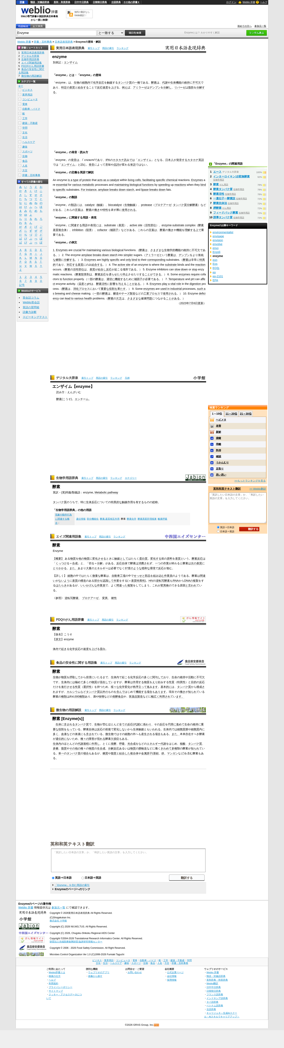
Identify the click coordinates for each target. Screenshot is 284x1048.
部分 (97, 580)
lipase (145, 189)
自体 (124, 563)
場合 (149, 691)
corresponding (156, 259)
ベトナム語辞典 (214, 1005)
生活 (24, 137)
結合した (124, 753)
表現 (93, 225)
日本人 (169, 159)
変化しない (120, 729)
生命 (174, 677)
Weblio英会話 (31, 302)
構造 (83, 580)
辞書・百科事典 (43, 41)
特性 (105, 209)
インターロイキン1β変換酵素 (231, 176)
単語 (133, 164)
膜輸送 (142, 748)
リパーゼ (179, 87)
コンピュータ (30, 99)
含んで (120, 691)
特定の (65, 87)
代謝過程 (83, 743)
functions (148, 184)
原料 (169, 558)
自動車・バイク (31, 108)
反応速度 (102, 87)
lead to (69, 298)
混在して (105, 682)
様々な (115, 686)
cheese (75, 293)
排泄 (89, 677)
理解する (190, 230)
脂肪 (191, 87)
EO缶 (216, 268)
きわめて (166, 748)
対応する (72, 264)
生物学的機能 (172, 250)
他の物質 (84, 558)
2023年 (184, 303)
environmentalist (223, 232)
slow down (181, 269)
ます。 (180, 696)
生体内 (115, 677)
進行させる (68, 686)
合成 (75, 563)
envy (216, 248)
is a (70, 180)
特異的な (116, 502)
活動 (191, 677)
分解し (167, 87)
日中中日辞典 (81, 2)
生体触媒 (138, 729)
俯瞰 (218, 438)
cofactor (102, 230)
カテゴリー (131, 478)
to (54, 189)
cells (138, 180)
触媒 (109, 82)
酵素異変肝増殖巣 (147, 519)
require (195, 274)
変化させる (99, 558)
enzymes (184, 274)
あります (160, 691)
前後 (108, 729)
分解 (100, 563)
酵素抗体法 (220, 203)
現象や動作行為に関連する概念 (63, 518)
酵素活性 (101, 283)
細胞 (70, 575)
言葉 (77, 209)
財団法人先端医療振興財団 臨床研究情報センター (76, 941)
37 (126, 568)
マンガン (172, 753)
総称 (155, 502)
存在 (188, 734)
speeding (164, 184)
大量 (89, 568)
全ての (123, 724)
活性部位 (150, 225)
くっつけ (61, 563)
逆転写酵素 (163, 580)
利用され (164, 696)
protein (86, 180)
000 (77, 696)
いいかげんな (88, 585)
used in (164, 288)
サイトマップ (56, 991)
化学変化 (124, 686)
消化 (76, 288)
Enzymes (197, 180)
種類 (64, 696)
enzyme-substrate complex (178, 225)
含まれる (69, 724)
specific (160, 180)
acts (99, 180)
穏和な (146, 568)
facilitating (148, 180)
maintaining (121, 184)
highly (105, 259)
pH (192, 279)
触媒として (121, 558)
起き (64, 649)
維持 (187, 82)
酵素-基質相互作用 (110, 519)
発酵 (113, 743)
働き (97, 209)
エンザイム (71, 62)
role (178, 283)
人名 (24, 165)
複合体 (134, 753)
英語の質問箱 (31, 307)
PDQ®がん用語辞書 (70, 619)
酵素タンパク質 (223, 189)
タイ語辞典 (212, 1002)
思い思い (221, 474)
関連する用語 (79, 225)
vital (173, 283)
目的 (193, 682)
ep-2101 (218, 276)
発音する (181, 159)
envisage (218, 236)
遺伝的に (61, 738)
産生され (146, 734)
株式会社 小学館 (58, 920)
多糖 (55, 748)
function (68, 279)
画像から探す (95, 976)
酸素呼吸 (162, 519)
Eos (215, 263)
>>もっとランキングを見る (250, 480)
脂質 (64, 748)
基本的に (166, 686)
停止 (125, 274)
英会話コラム (31, 297)
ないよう (63, 580)
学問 (24, 127)
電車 (24, 104)
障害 (91, 738)
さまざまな (157, 250)
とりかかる (60, 568)
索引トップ (94, 48)
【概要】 (58, 558)
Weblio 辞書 (249, 2)
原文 (58, 639)
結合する (83, 87)
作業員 (168, 575)
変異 (105, 598)
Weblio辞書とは (57, 972)
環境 (152, 568)
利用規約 (53, 983)
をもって (69, 729)
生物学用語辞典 (67, 478)
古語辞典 (116, 2)
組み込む (158, 575)
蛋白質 (143, 558)
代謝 (165, 82)
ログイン (231, 2)
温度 (81, 283)
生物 (76, 82)
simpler (128, 255)
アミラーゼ (140, 87)
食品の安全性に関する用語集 (76, 662)
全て (20, 86)
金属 (144, 753)
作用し (96, 743)
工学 (24, 118)
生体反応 (91, 502)
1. (54, 250)
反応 (109, 269)
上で (198, 230)
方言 (24, 170)
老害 (218, 425)
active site (136, 225)
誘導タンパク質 (223, 217)
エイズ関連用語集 (68, 536)
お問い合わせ (135, 972)
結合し (102, 269)
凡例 (127, 378)
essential (61, 184)
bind (203, 184)
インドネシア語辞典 (217, 998)
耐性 (114, 598)
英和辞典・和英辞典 (217, 980)
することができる (150, 274)
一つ (158, 563)
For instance (88, 189)
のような (136, 568)
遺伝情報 (81, 519)
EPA (215, 280)
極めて (79, 682)
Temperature (176, 279)
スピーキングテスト (35, 317)
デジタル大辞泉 (67, 378)
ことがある (133, 283)
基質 (72, 87)
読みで (128, 159)
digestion (195, 283)
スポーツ (27, 151)
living (131, 180)
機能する (120, 279)
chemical (171, 180)
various (76, 184)
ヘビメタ (221, 419)
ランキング (122, 48)
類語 (74, 204)
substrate (110, 225)
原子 (149, 753)
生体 (173, 82)
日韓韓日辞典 (100, 2)
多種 (174, 748)
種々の (84, 738)
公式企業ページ (175, 972)
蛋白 (102, 649)
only (128, 259)
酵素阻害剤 (82, 274)
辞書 (22, 2)
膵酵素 (217, 207)
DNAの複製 (191, 580)
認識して (108, 580)
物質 (73, 558)
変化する (155, 558)
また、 (73, 568)
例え (124, 87)
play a (166, 283)
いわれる (155, 729)
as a (106, 180)
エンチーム (82, 399)
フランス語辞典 (214, 994)
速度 (86, 649)
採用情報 (172, 980)
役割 (61, 729)
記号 (22, 285)
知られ (192, 691)
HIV (151, 580)
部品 (147, 575)
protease (146, 204)
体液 (77, 734)
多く (146, 677)
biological (135, 184)
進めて (180, 724)
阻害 (89, 230)
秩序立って (140, 686)
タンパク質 (125, 82)
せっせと (139, 575)
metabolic (88, 184)
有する (140, 502)
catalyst (114, 180)
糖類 (58, 259)
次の (193, 563)
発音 (74, 159)
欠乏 (119, 298)
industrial (176, 288)
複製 (130, 585)
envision (218, 240)
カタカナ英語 (195, 159)
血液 (64, 734)
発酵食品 (117, 696)
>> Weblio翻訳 (257, 488)
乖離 (218, 444)
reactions (180, 184)
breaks (113, 189)
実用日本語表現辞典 (70, 48)
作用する (138, 682)
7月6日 (193, 303)
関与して (157, 677)
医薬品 (133, 696)
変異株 (165, 585)
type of (77, 180)
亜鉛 (156, 753)
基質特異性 (138, 580)
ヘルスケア (28, 142)
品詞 (116, 164)
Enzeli (216, 252)
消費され (143, 563)
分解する (69, 259)
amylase (103, 189)
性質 (171, 682)
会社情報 (172, 976)
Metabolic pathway (106, 492)
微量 (95, 575)
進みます (152, 686)
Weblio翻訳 (212, 983)
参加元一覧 (260, 26)
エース (217, 171)
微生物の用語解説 (68, 710)
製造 (132, 293)
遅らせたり (115, 274)
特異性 (181, 682)
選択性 (87, 686)
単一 (61, 753)
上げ (113, 87)
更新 (200, 303)
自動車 (116, 575)
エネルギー (101, 568)
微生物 (109, 734)
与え (121, 283)
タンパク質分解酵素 (185, 204)
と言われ (190, 585)
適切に (110, 279)
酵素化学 (131, 519)
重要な (105, 288)
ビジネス (27, 89)
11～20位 (231, 413)
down (122, 189)
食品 (24, 160)
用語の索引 (108, 48)
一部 (90, 279)
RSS (156, 1025)
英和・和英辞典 (62, 2)
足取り (220, 468)
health (88, 298)
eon (215, 260)
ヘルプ (263, 2)
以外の (104, 691)
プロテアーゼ (163, 204)
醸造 (116, 293)
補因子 (114, 230)
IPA (108, 159)
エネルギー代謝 (156, 743)
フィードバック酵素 (225, 212)
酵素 (154, 82)
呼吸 (122, 743)
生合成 (101, 748)
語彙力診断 (29, 312)
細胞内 (86, 82)
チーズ (125, 293)
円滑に (172, 724)
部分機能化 (93, 519)
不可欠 (196, 82)
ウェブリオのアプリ (98, 972)
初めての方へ (244, 26)
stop (194, 269)
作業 (166, 563)
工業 (146, 293)
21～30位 (245, 413)
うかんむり (222, 462)
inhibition (77, 230)
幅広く (155, 696)
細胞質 (195, 729)
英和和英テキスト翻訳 (72, 844)
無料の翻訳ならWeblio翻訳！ (82, 14)
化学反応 (98, 82)
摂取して (74, 677)
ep (214, 272)
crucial (77, 250)
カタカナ (118, 159)
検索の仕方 (55, 976)
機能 (178, 82)
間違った (121, 585)
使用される (129, 209)
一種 (137, 82)
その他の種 (76, 748)
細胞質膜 (182, 729)
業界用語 (27, 94)
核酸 (182, 743)
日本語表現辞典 (64, 41)
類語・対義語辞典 (39, 2)
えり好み (157, 682)
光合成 (131, 743)
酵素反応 (100, 274)
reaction (200, 264)
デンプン (155, 87)
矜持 (218, 450)
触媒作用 (127, 502)
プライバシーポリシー (60, 987)
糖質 (105, 753)
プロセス (84, 288)
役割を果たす (117, 288)
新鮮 (218, 431)
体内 (55, 649)
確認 (218, 456)
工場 (122, 575)
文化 (24, 132)
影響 (112, 283)
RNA (175, 580)
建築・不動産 (30, 123)
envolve (217, 244)
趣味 (24, 146)
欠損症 (115, 738)
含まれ (90, 734)
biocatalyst (115, 204)
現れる (101, 738)
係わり (147, 724)
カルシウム (73, 691)
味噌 (101, 696)
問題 (149, 298)
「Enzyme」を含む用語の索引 (72, 885)
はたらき (61, 585)
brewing (60, 293)
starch (130, 189)
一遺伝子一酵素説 (224, 198)
